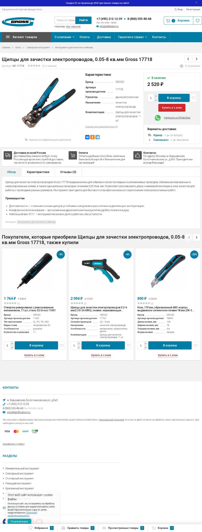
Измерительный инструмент (22, 468)
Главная (6, 47)
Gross (18, 47)
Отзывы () (68, 172)
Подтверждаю (19, 521)
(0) (12, 303)
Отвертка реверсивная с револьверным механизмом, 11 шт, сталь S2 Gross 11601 (30, 309)
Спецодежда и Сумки (17, 498)
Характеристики (38, 172)
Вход (178, 9)
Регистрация (193, 9)
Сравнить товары (77, 528)
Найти (83, 20)
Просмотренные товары (123, 528)
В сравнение (190, 66)
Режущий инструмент (18, 483)
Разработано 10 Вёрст (14, 444)
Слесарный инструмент (38, 47)
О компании (63, 37)
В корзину (174, 98)
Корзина (163, 528)
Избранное (41, 528)
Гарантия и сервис (131, 37)
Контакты (159, 37)
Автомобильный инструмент (22, 493)
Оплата (85, 37)
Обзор (11, 172)
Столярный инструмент (19, 478)
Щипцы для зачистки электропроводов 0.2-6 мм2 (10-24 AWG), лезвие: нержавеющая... (99, 309)
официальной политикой (111, 420)
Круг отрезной (73, 26)
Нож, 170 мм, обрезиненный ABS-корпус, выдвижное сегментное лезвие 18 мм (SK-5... (165, 309)
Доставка (104, 37)
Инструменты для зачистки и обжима (74, 47)
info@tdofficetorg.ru (109, 26)
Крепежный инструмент (19, 488)
